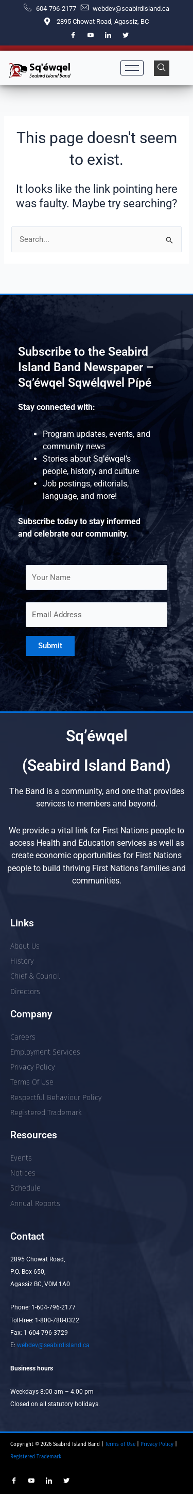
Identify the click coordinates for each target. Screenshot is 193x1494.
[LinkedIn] (108, 35)
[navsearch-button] (161, 68)
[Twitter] (125, 35)
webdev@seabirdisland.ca (53, 1345)
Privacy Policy (158, 1444)
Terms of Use (119, 1444)
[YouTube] (90, 35)
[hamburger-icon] (132, 67)
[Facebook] (73, 35)
